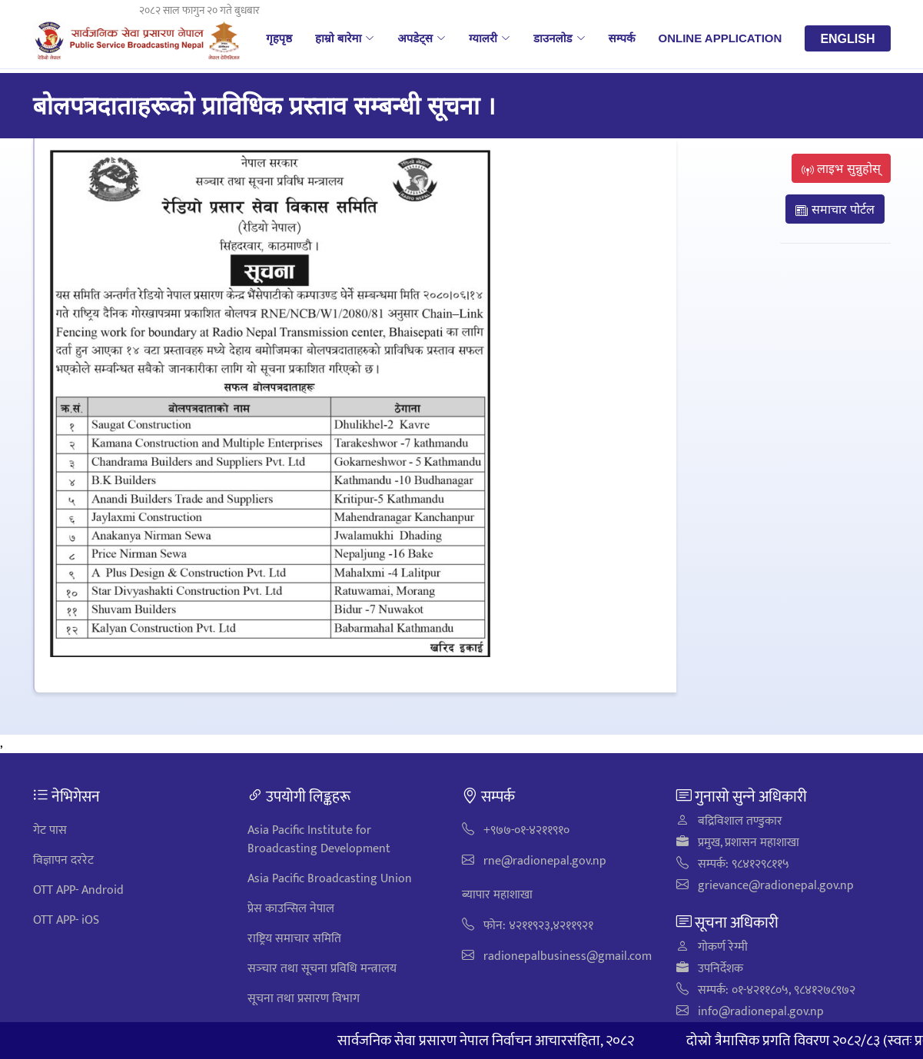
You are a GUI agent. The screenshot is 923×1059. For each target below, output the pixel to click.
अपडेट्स (421, 37)
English (847, 38)
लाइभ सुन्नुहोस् (841, 168)
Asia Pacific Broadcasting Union (329, 878)
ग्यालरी (489, 37)
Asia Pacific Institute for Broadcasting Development (318, 839)
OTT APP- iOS (66, 920)
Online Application (720, 37)
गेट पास (50, 830)
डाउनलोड (559, 37)
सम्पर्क (622, 37)
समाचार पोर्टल (835, 209)
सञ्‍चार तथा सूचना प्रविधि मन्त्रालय (322, 968)
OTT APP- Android (78, 890)
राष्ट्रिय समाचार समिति (294, 938)
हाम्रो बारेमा (344, 37)
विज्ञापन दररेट (63, 860)
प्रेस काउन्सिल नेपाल (290, 908)
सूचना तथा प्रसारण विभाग (303, 998)
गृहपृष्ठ (279, 37)
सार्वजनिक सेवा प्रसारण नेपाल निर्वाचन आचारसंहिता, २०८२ (502, 1040)
